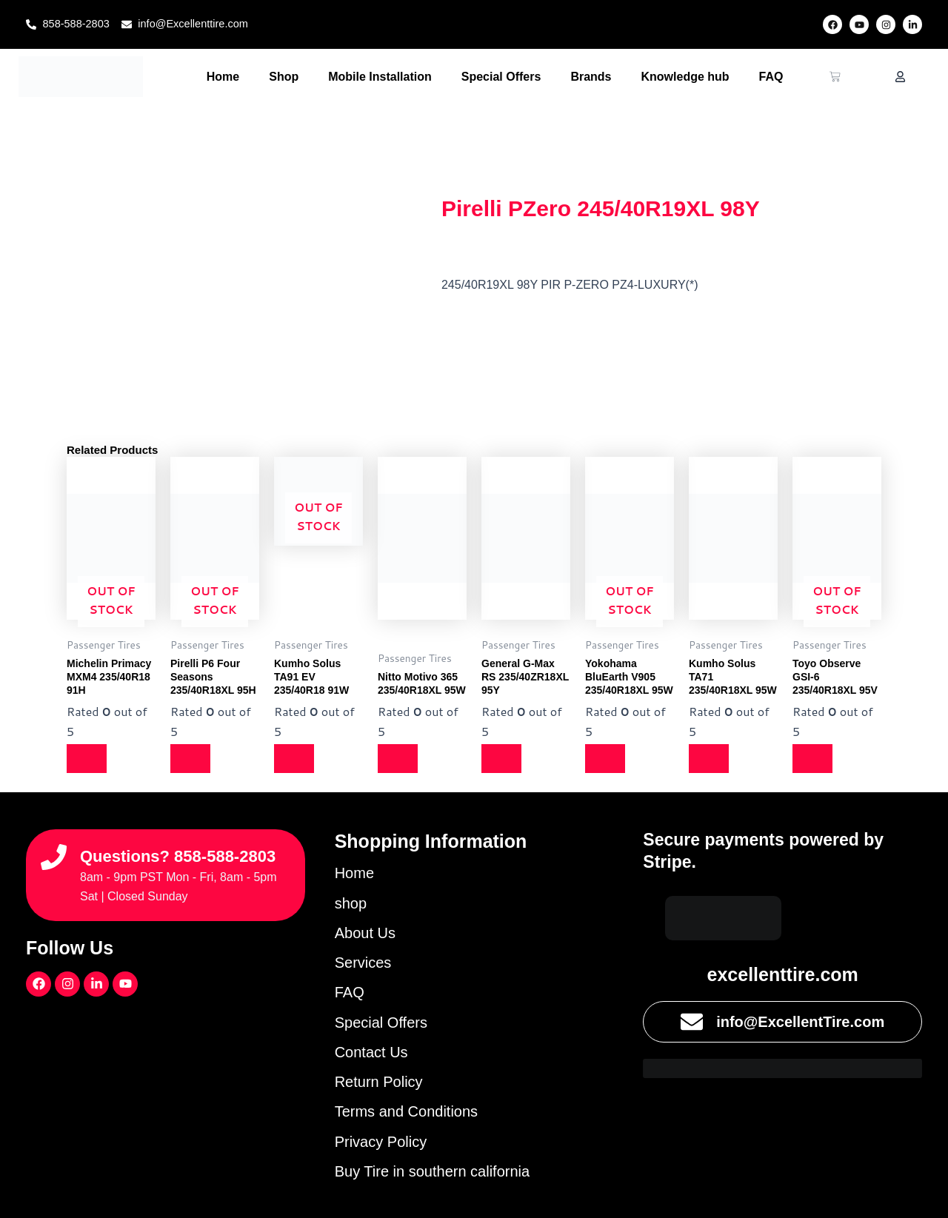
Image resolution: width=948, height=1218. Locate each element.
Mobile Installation (380, 76)
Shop (283, 76)
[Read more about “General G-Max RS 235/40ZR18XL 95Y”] (503, 758)
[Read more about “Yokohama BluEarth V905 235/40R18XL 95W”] (607, 758)
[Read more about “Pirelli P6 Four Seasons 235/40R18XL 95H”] (192, 758)
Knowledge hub (685, 76)
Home (223, 76)
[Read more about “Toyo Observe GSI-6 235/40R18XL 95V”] (814, 758)
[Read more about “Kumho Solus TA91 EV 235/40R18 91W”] (296, 758)
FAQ (771, 76)
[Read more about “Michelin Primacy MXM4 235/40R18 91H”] (89, 758)
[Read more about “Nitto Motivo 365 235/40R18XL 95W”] (400, 758)
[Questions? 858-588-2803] (54, 847)
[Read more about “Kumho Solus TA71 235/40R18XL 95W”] (711, 758)
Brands (590, 76)
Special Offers (501, 76)
